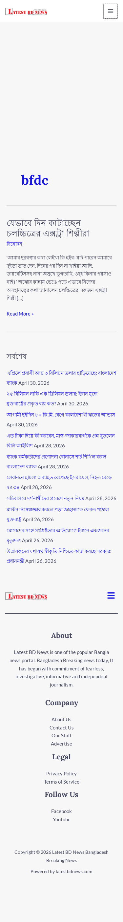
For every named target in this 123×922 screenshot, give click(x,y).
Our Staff (61, 735)
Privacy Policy (61, 773)
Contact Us (62, 727)
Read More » (20, 313)
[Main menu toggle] (111, 11)
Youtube (62, 819)
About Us (61, 719)
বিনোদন (14, 244)
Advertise (61, 744)
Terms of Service (61, 782)
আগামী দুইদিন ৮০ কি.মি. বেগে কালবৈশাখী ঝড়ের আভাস (61, 415)
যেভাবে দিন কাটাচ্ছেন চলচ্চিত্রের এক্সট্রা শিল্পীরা (48, 228)
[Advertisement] (61, 87)
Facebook (61, 811)
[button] (111, 596)
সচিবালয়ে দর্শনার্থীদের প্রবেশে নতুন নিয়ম (45, 498)
